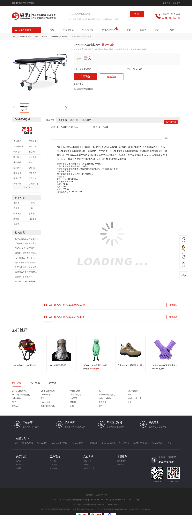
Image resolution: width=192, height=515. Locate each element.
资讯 (157, 30)
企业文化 (20, 459)
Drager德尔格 (166, 392)
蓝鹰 (141, 399)
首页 (52, 30)
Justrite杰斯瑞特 (125, 399)
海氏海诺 (58, 399)
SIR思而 (100, 395)
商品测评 (90, 120)
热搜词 (54, 383)
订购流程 (54, 459)
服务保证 (121, 459)
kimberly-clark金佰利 (127, 392)
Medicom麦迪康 (146, 395)
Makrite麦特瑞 (124, 395)
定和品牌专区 (110, 30)
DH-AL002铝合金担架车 (69, 147)
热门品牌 (17, 383)
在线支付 (87, 459)
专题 (129, 30)
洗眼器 (116, 19)
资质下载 (64, 120)
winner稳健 (17, 399)
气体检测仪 (87, 30)
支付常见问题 (89, 463)
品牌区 (143, 30)
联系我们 (20, 463)
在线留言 (112, 76)
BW (34, 395)
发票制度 (54, 463)
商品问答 (77, 120)
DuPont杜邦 (47, 436)
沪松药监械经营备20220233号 (86, 502)
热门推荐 (36, 383)
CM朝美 (36, 399)
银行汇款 (87, 454)
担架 (39, 36)
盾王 (77, 399)
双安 (77, 395)
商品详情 (50, 120)
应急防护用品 (27, 36)
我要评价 (173, 317)
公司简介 (20, 454)
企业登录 (176, 3)
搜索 (136, 14)
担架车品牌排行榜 (85, 90)
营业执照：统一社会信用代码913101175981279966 (96, 497)
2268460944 (101, 488)
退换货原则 (122, 454)
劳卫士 (163, 395)
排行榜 (171, 30)
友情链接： (90, 488)
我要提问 (173, 305)
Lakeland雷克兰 (40, 392)
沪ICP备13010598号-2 (99, 493)
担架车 (48, 36)
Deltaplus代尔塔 (19, 392)
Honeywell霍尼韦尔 (20, 395)
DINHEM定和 (85, 69)
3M (77, 392)
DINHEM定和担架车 (63, 36)
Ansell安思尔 (60, 392)
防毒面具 (92, 19)
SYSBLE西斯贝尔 (159, 436)
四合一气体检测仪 (104, 19)
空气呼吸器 (74, 19)
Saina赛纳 (58, 395)
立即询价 (85, 76)
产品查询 (54, 454)
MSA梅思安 (102, 392)
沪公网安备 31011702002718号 (125, 493)
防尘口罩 (83, 19)
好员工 (100, 399)
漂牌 (162, 399)
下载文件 (172, 120)
